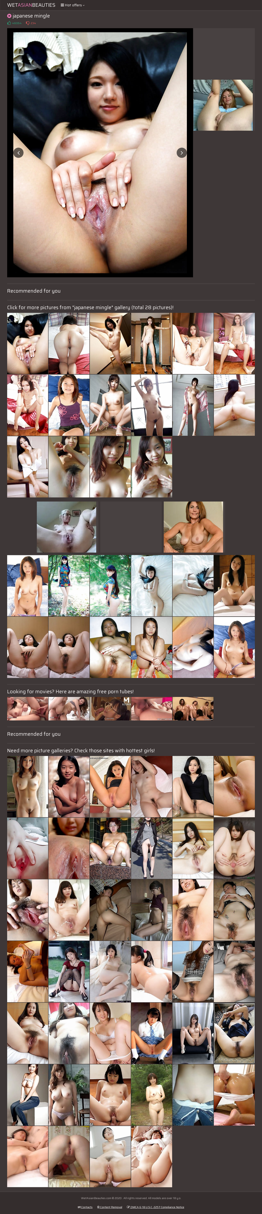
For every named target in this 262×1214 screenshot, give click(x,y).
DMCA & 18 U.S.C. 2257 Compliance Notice (155, 1207)
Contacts (85, 1207)
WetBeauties (31, 5)
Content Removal (109, 1207)
